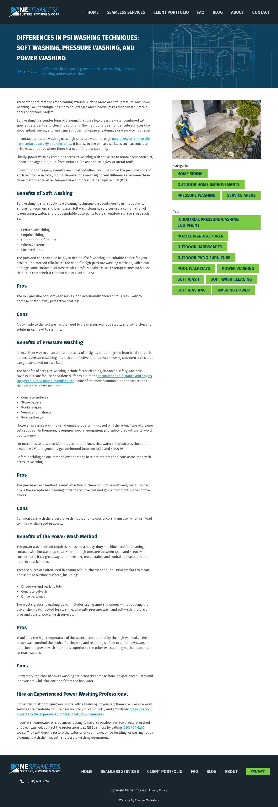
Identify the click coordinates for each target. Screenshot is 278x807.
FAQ (200, 12)
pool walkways (193, 268)
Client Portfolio (171, 12)
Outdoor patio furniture (203, 257)
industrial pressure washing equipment (208, 222)
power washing (238, 268)
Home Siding (190, 173)
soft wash (188, 279)
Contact (261, 12)
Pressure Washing (196, 195)
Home (93, 12)
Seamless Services (126, 12)
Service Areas (241, 195)
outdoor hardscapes (199, 246)
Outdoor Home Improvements (208, 184)
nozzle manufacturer (200, 236)
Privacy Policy (158, 790)
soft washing (191, 290)
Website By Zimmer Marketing (139, 800)
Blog (218, 12)
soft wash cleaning (231, 279)
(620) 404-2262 (133, 727)
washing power (233, 290)
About (237, 12)
